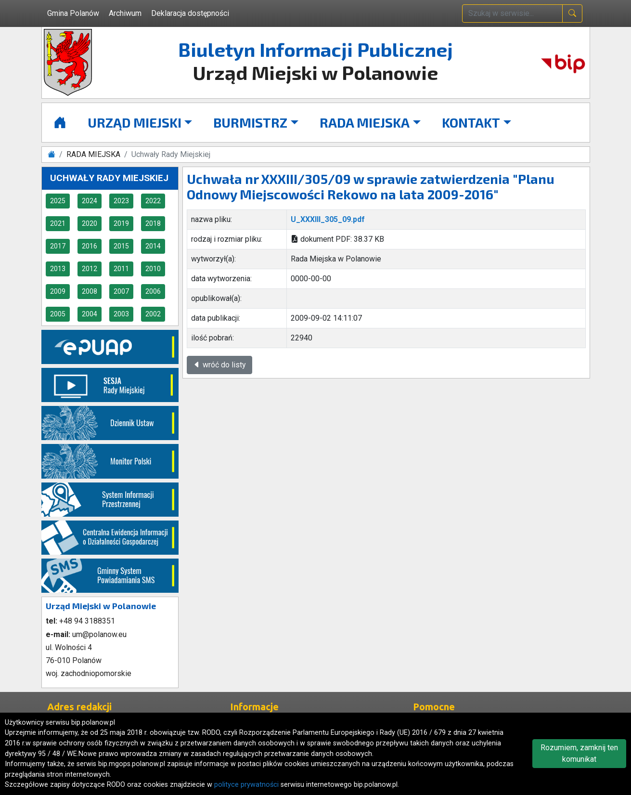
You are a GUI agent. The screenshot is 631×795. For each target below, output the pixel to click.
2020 (89, 223)
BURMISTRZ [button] (250, 122)
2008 (89, 291)
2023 (121, 201)
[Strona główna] (60, 122)
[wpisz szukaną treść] (512, 13)
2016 (89, 246)
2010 (153, 269)
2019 (121, 223)
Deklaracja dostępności (190, 13)
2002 (153, 314)
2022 (153, 201)
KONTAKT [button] (471, 122)
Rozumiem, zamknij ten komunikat (579, 753)
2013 (57, 269)
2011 (121, 269)
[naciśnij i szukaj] (572, 13)
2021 (57, 223)
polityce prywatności (246, 785)
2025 (57, 201)
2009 (57, 291)
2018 (153, 223)
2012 (89, 269)
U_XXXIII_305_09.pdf (328, 219)
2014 (153, 246)
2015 (121, 246)
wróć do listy (219, 364)
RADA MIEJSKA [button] (365, 122)
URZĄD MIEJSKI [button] (134, 122)
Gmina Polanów (73, 13)
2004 (89, 314)
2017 (57, 246)
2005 (57, 314)
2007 (121, 291)
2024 (89, 201)
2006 (153, 291)
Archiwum (125, 13)
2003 (121, 314)
